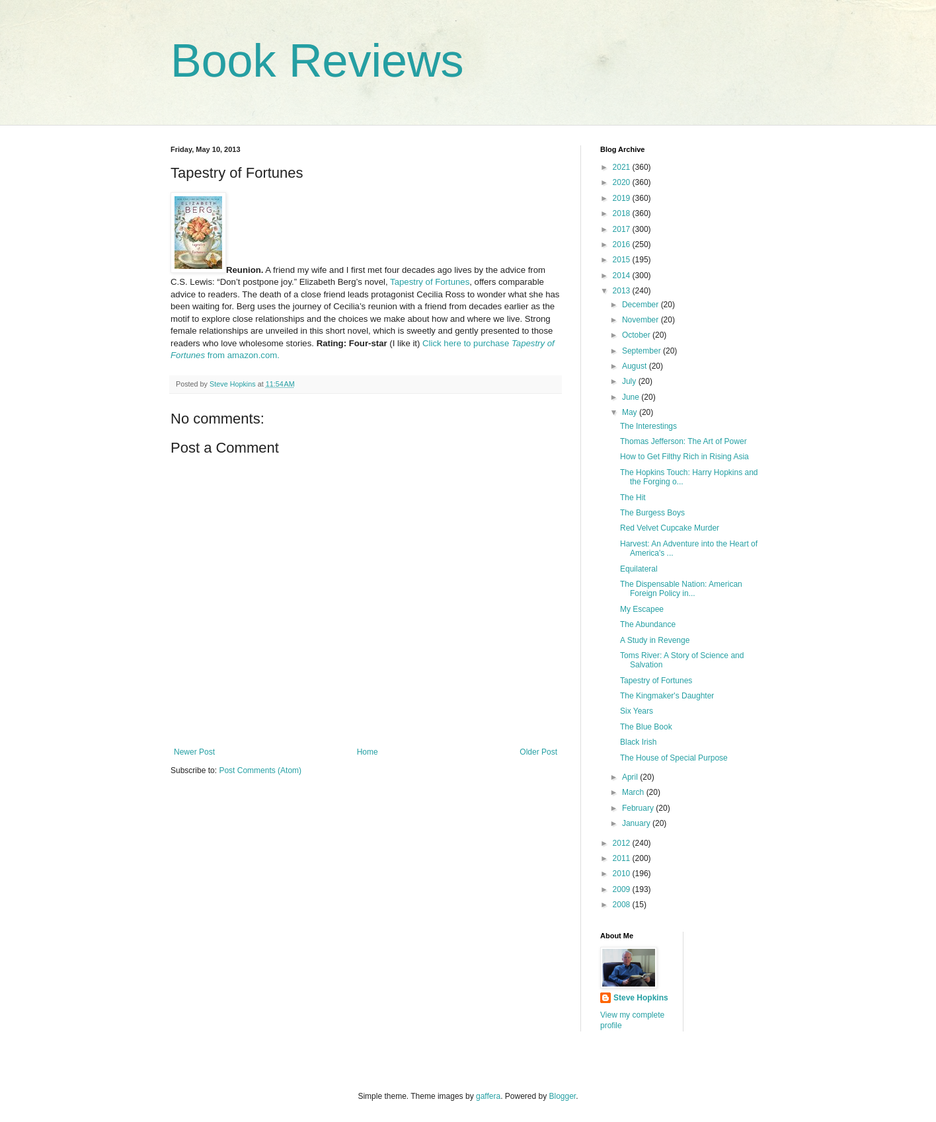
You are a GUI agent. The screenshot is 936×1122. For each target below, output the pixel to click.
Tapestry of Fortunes (429, 282)
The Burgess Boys (652, 512)
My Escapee (642, 609)
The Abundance (648, 624)
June (631, 397)
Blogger (562, 1096)
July (630, 381)
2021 (623, 167)
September (642, 350)
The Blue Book (646, 726)
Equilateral (639, 569)
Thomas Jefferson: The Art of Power (683, 441)
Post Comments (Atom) (260, 770)
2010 (623, 873)
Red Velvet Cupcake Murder (669, 528)
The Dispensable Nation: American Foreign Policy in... (681, 589)
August (635, 366)
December (641, 304)
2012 (623, 843)
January (637, 823)
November (641, 319)
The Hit (633, 497)
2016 (623, 244)
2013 (623, 290)
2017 (623, 229)
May (630, 412)
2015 (623, 259)
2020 (623, 182)
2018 (623, 213)
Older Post (538, 752)
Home (367, 752)
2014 (623, 275)
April (631, 777)
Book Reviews (317, 61)
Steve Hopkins (640, 997)
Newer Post (194, 752)
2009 (623, 889)
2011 (623, 858)
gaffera (488, 1096)
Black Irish (638, 742)
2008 (623, 904)
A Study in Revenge (654, 640)
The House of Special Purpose (674, 758)
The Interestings (648, 426)
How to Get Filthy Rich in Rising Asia (684, 456)
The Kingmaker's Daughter (667, 695)
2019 (623, 198)
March (634, 792)
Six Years (636, 711)
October (637, 335)
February (639, 808)
